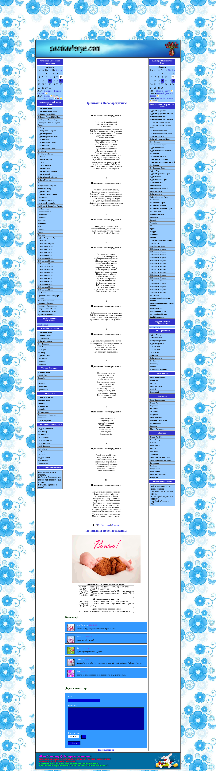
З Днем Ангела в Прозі (159, 197)
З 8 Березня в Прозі (158, 156)
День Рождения (44, 372)
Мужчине (41, 220)
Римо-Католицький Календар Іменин (162, 304)
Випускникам (155, 185)
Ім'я (70, 696)
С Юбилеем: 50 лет (45, 272)
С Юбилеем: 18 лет (45, 249)
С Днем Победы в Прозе (47, 171)
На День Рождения (45, 429)
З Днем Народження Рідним (161, 240)
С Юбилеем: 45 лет (45, 270)
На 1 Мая (41, 455)
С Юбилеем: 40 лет (45, 267)
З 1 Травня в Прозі (157, 168)
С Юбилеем (42, 241)
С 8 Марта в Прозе (45, 154)
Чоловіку (153, 223)
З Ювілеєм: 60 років (158, 281)
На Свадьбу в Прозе (46, 200)
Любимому (42, 215)
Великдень (154, 463)
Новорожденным (44, 212)
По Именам (42, 293)
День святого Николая (47, 415)
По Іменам (154, 295)
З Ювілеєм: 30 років (158, 260)
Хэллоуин (42, 418)
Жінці (152, 226)
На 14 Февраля (44, 443)
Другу (40, 226)
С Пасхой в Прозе (45, 160)
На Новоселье (43, 209)
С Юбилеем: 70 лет (45, 284)
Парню (40, 232)
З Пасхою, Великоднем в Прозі (162, 162)
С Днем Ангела (44, 191)
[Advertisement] (108, 20)
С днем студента (44, 421)
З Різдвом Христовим (158, 130)
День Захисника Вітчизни (160, 460)
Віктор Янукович (157, 429)
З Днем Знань (155, 177)
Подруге (41, 229)
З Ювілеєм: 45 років (158, 272)
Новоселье (42, 381)
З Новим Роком (156, 338)
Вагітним (154, 451)
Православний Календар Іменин (160, 299)
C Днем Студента (45, 341)
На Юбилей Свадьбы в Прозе (50, 206)
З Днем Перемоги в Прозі (160, 174)
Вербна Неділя (163, 91)
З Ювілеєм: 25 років (158, 258)
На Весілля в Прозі (157, 203)
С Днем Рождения (45, 108)
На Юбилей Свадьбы (46, 203)
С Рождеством (43, 128)
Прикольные (43, 389)
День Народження (157, 377)
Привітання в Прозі (158, 311)
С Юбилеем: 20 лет (45, 252)
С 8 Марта (42, 151)
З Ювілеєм (154, 243)
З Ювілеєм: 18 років (158, 252)
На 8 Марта (42, 449)
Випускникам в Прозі (159, 188)
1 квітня (153, 466)
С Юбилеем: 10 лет (45, 246)
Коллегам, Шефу (44, 189)
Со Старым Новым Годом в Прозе (49, 124)
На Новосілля (155, 211)
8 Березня (154, 414)
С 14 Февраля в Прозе (47, 142)
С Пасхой (41, 157)
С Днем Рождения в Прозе (48, 111)
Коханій (153, 220)
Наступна (105, 525)
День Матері (155, 472)
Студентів (154, 406)
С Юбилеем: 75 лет (45, 287)
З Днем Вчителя (156, 182)
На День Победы (44, 458)
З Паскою (154, 355)
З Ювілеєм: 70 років (158, 287)
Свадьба (41, 378)
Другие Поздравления (47, 314)
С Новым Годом (44, 335)
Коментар (72, 705)
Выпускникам (43, 183)
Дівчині (153, 237)
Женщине (42, 223)
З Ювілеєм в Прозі (157, 246)
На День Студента (45, 440)
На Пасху (41, 353)
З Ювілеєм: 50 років (158, 275)
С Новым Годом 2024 (46, 114)
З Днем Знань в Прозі (158, 179)
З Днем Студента (157, 136)
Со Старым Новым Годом (48, 120)
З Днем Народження (158, 111)
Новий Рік (154, 380)
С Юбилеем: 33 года (46, 261)
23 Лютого (154, 412)
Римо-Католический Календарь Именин (46, 302)
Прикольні (154, 392)
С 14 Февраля (43, 139)
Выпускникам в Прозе (47, 186)
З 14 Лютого (155, 142)
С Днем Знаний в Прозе (47, 177)
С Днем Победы (44, 168)
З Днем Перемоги (157, 171)
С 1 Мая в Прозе (44, 165)
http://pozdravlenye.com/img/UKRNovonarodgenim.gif (106, 611)
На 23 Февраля (44, 446)
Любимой (41, 217)
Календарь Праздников (47, 306)
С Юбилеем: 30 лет (45, 258)
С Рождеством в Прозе (47, 131)
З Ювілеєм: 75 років (158, 289)
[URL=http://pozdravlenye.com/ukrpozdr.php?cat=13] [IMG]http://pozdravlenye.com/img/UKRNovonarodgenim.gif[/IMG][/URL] (106, 604)
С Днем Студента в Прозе (48, 136)
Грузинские (42, 387)
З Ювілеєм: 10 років (158, 249)
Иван (46, 324)
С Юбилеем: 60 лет (45, 278)
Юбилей (41, 384)
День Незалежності (157, 474)
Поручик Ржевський (158, 420)
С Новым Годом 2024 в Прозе (49, 117)
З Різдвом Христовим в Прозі (161, 133)
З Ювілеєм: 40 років (158, 269)
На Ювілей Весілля (158, 205)
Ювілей (153, 389)
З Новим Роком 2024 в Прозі (161, 119)
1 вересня (154, 477)
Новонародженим (157, 214)
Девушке (41, 235)
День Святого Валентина (160, 457)
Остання (115, 525)
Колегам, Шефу (156, 191)
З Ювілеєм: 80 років (158, 292)
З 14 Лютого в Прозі (158, 145)
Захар (39, 324)
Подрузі (153, 232)
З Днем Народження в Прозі (161, 114)
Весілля (153, 383)
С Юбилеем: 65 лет (45, 281)
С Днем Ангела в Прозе (47, 194)
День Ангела (155, 446)
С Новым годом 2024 (46, 397)
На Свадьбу (42, 197)
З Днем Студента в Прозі (160, 139)
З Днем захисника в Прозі (160, 151)
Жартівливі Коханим (158, 369)
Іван (158, 327)
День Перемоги (156, 417)
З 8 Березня (154, 153)
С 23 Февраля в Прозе (47, 148)
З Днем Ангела (156, 194)
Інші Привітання (157, 317)
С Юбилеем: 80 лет (45, 290)
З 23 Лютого (155, 349)
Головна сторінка (106, 750)
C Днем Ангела (44, 355)
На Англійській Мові (158, 314)
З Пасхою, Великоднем (159, 159)
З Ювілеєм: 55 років (158, 278)
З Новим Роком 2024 (158, 116)
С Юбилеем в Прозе (46, 244)
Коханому (154, 217)
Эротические (43, 460)
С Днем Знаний (44, 174)
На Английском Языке (47, 312)
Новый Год (42, 375)
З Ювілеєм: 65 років (158, 284)
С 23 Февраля (43, 145)
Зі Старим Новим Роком (160, 122)
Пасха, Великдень (164, 98)
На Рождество (43, 437)
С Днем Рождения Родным (48, 238)
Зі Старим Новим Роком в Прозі (160, 126)
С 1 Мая (41, 163)
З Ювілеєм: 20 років (158, 255)
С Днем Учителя (44, 180)
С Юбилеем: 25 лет (45, 255)
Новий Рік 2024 (156, 437)
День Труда (48, 98)
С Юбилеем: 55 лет (45, 275)
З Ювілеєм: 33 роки (158, 263)
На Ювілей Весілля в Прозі (161, 208)
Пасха (46, 96)
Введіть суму (74, 733)
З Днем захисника (157, 148)
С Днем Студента (45, 134)
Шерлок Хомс (155, 423)
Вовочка (153, 426)
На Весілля (154, 200)
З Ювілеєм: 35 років (158, 266)
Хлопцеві (154, 234)
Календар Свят (156, 308)
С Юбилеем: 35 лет (45, 264)
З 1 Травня (154, 165)
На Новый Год (43, 434)
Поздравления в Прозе (47, 309)
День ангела (43, 406)
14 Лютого (154, 409)
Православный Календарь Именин (48, 297)
